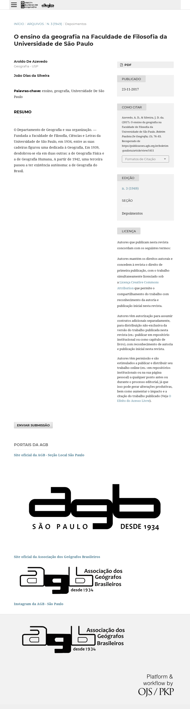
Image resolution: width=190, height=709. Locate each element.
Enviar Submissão (33, 425)
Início (19, 24)
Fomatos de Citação (140, 159)
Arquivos (35, 24)
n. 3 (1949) (54, 24)
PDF (127, 65)
